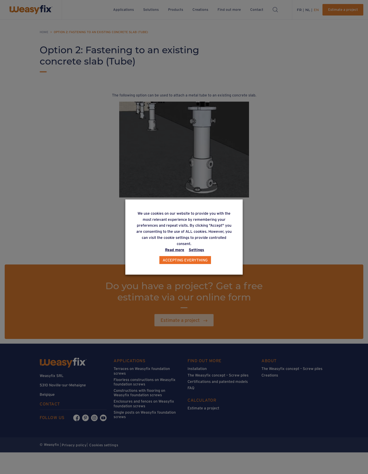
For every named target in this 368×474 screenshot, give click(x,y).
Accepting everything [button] (185, 260)
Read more (174, 250)
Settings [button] (196, 250)
